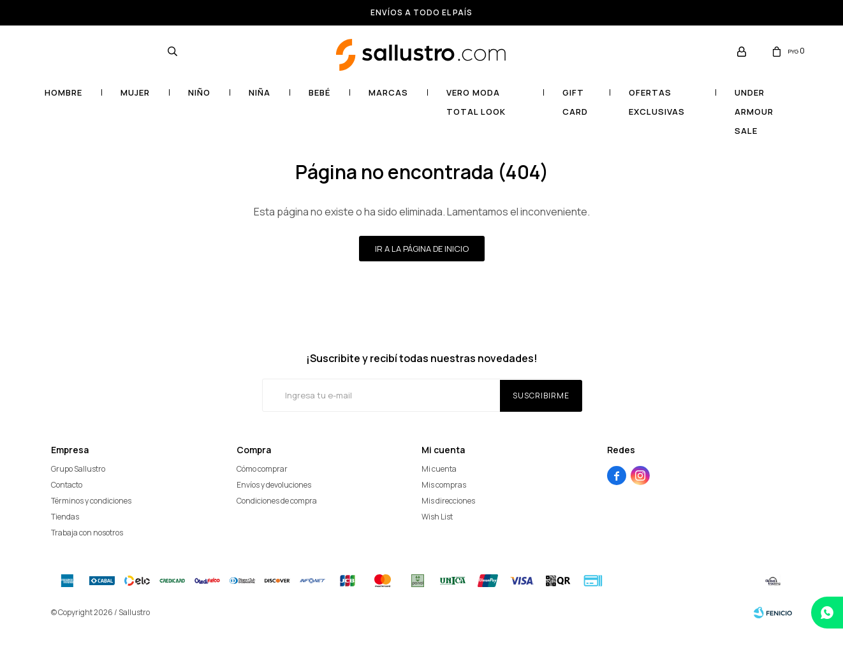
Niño (199, 92)
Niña (259, 92)
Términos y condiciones (91, 500)
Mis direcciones (448, 500)
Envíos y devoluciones (274, 484)
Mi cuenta (439, 468)
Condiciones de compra (277, 500)
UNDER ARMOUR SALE (754, 101)
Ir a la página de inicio (422, 248)
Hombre (63, 92)
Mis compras (444, 484)
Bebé (319, 92)
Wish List (437, 516)
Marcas (388, 92)
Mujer (135, 92)
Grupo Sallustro (78, 468)
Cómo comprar (262, 468)
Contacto (66, 484)
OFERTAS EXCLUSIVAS (657, 101)
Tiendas (65, 516)
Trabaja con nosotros (87, 532)
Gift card (575, 101)
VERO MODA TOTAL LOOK (476, 101)
